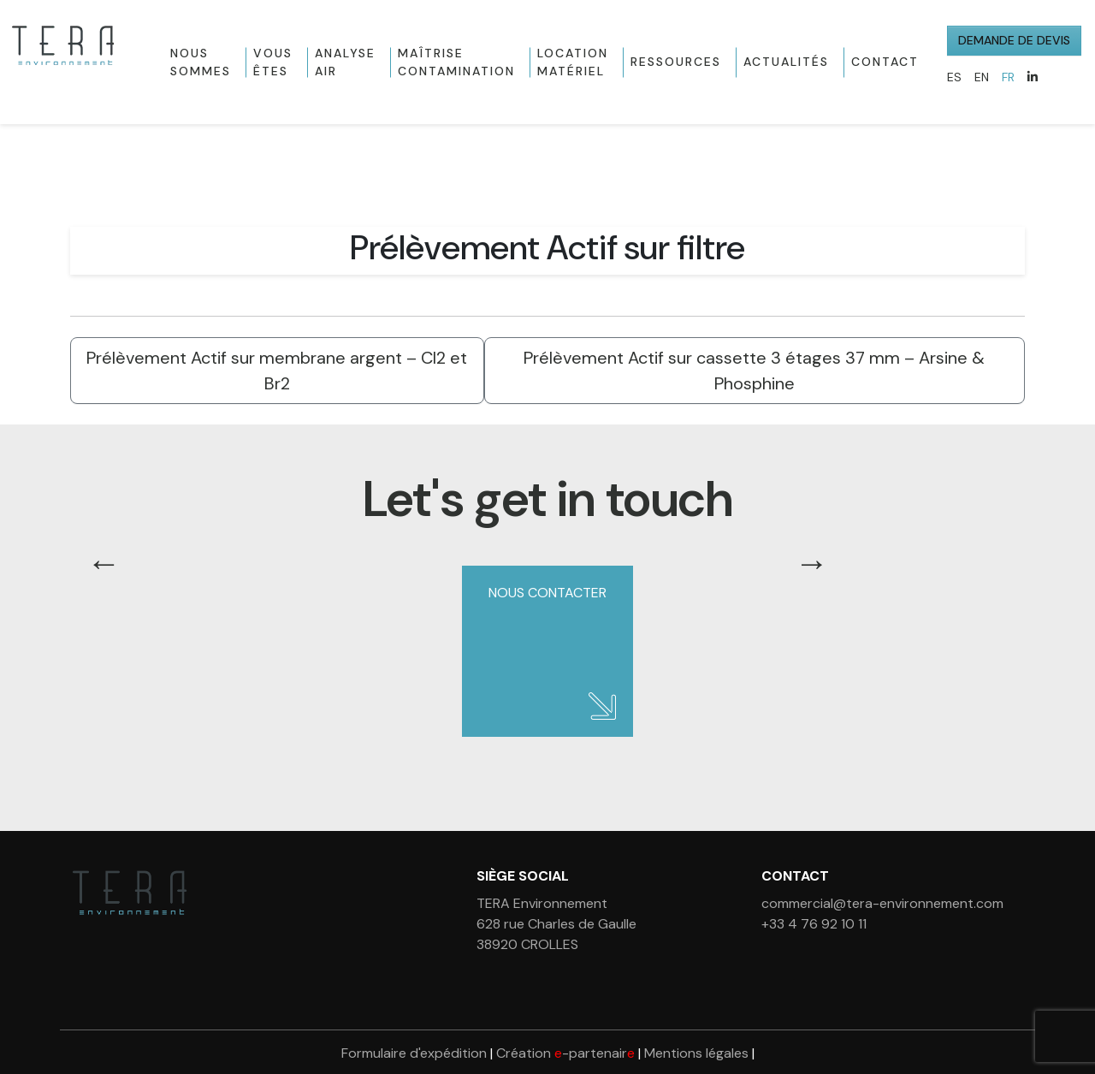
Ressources (675, 61)
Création (565, 1053)
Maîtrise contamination (456, 62)
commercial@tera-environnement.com (882, 903)
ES (954, 77)
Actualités (786, 61)
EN (981, 77)
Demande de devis (1014, 40)
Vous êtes (273, 62)
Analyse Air (345, 62)
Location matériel (572, 62)
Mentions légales (696, 1053)
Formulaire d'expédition (414, 1053)
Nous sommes (200, 62)
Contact (885, 61)
